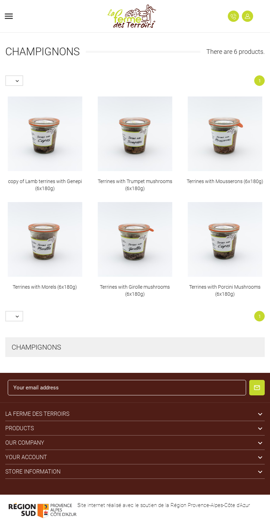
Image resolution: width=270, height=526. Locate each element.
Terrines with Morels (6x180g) (45, 287)
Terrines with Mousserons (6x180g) (225, 181)
